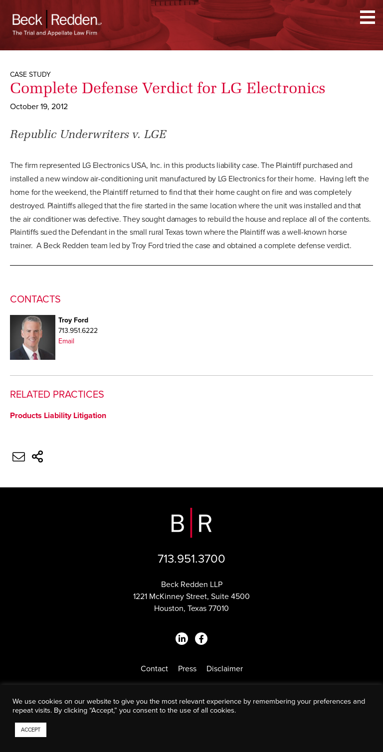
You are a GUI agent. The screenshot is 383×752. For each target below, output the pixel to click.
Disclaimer (224, 669)
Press (187, 669)
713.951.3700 (191, 559)
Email (66, 341)
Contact (154, 669)
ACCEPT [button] (30, 730)
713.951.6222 (78, 330)
